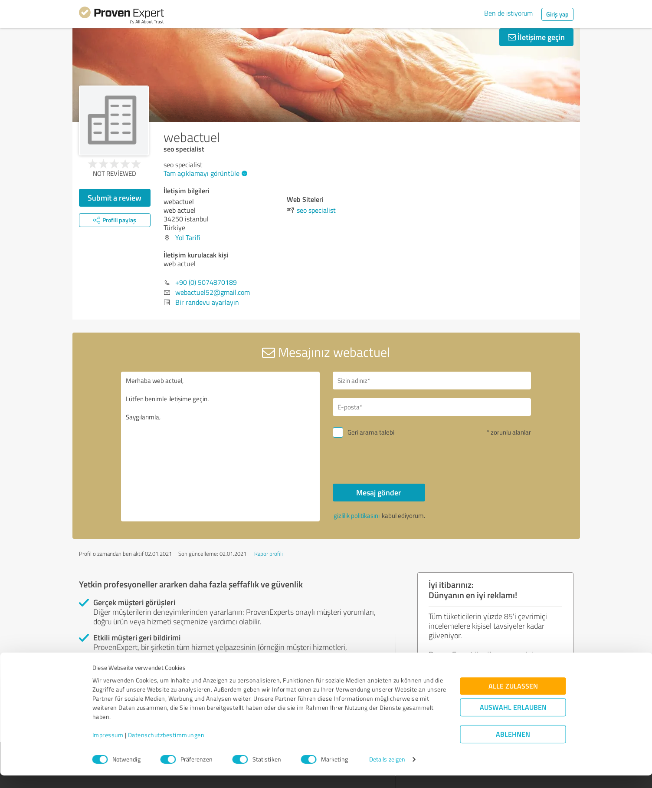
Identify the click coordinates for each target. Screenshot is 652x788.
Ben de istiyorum (508, 13)
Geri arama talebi (370, 432)
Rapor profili (268, 553)
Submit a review (114, 197)
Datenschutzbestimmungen (166, 747)
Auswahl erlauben (513, 720)
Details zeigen (387, 772)
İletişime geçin (536, 37)
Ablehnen (513, 747)
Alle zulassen (513, 698)
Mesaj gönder (378, 492)
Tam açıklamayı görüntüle (204, 173)
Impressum (108, 747)
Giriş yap (557, 14)
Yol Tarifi (187, 237)
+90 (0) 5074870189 (206, 282)
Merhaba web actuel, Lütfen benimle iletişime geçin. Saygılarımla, (220, 446)
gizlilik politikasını (357, 515)
